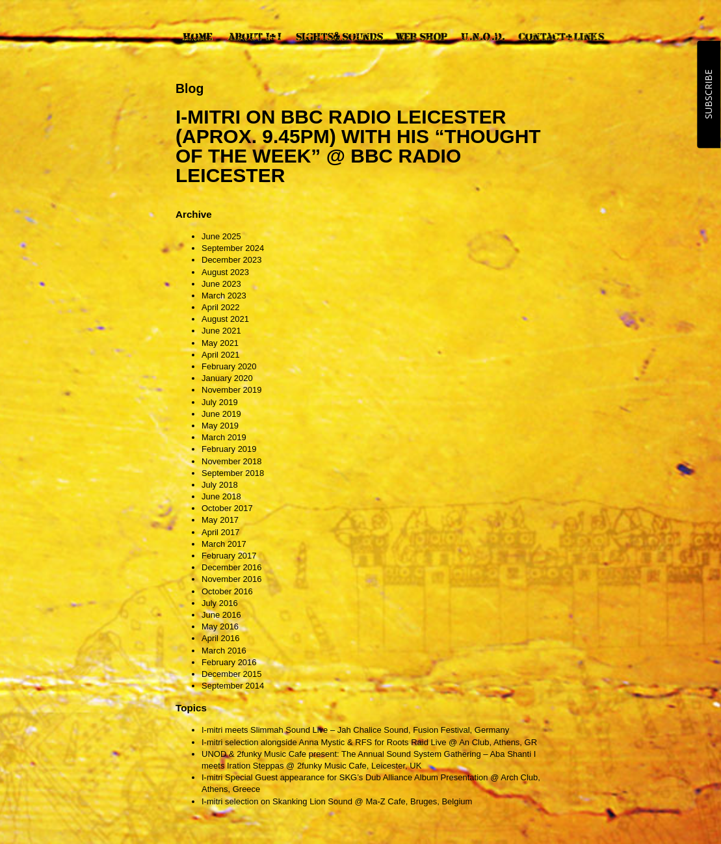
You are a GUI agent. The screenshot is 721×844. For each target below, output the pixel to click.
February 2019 (229, 449)
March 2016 (224, 650)
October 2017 (227, 508)
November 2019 (232, 390)
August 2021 (225, 319)
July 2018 (220, 485)
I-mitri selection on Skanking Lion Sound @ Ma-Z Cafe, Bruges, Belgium (337, 801)
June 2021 (221, 331)
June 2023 (221, 284)
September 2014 (233, 686)
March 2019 (224, 437)
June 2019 (221, 414)
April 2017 (221, 532)
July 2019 (220, 402)
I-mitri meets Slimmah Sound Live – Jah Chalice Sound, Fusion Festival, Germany (355, 730)
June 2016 (221, 615)
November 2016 (232, 579)
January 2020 (227, 378)
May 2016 (220, 626)
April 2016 (221, 638)
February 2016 (229, 662)
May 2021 (220, 343)
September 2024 (233, 248)
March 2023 (224, 295)
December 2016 (232, 567)
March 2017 (224, 544)
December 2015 (232, 674)
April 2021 (221, 355)
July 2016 (220, 603)
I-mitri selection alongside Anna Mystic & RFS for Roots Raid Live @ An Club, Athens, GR (369, 742)
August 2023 (225, 272)
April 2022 (221, 307)
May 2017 (220, 520)
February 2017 (229, 555)
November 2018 (232, 461)
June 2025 (221, 236)
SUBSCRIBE (708, 94)
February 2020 (229, 366)
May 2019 (220, 425)
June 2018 (221, 496)
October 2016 (227, 591)
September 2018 (233, 473)
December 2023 (232, 260)
